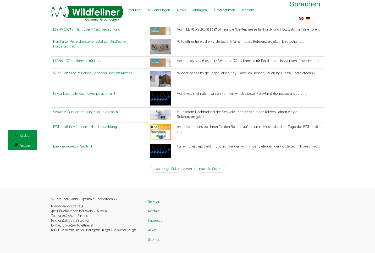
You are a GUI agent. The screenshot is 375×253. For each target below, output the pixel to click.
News (181, 10)
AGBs (152, 230)
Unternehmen (224, 10)
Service (153, 201)
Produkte (133, 10)
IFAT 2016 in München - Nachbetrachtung (85, 127)
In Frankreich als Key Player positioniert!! (84, 93)
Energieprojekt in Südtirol (72, 146)
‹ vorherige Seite (166, 169)
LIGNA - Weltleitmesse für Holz (77, 61)
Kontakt (248, 10)
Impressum (156, 220)
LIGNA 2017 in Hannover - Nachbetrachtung (86, 29)
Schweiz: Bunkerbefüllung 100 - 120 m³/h (85, 112)
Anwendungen (159, 10)
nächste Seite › (210, 169)
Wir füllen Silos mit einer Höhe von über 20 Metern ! (93, 73)
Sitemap (154, 240)
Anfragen (200, 10)
